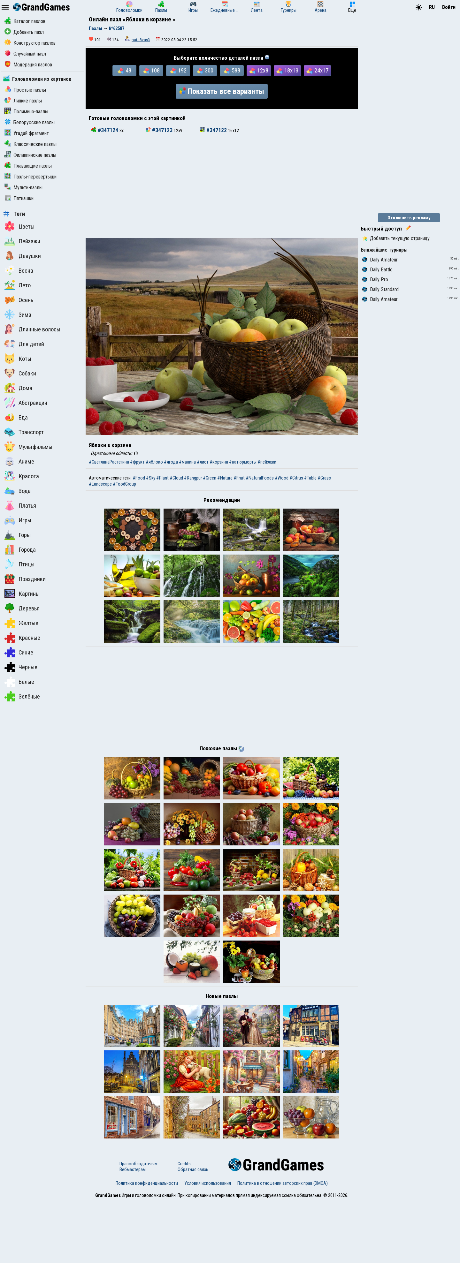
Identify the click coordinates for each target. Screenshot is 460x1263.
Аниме (19, 461)
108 (151, 70)
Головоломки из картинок (37, 79)
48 (124, 70)
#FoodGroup (124, 484)
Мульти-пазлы (23, 188)
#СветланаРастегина (109, 462)
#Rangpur (193, 478)
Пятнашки (19, 198)
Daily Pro (375, 279)
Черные (20, 667)
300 (205, 70)
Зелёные (22, 696)
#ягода (171, 462)
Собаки (20, 373)
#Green (209, 478)
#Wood (281, 478)
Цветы (19, 226)
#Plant (162, 478)
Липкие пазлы (23, 101)
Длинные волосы (32, 329)
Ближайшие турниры (384, 250)
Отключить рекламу (409, 218)
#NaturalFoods (260, 478)
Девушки (22, 256)
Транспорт (24, 432)
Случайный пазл (25, 54)
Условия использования (207, 1245)
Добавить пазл (24, 32)
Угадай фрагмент (26, 133)
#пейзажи (266, 462)
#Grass (324, 478)
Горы (17, 535)
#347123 (160, 130)
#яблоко (154, 462)
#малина (187, 462)
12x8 (258, 70)
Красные (22, 637)
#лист (203, 462)
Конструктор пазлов (30, 43)
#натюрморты (243, 462)
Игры (17, 520)
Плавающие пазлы (28, 166)
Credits (184, 1225)
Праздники (25, 579)
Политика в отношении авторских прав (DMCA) (282, 1245)
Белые (19, 682)
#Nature (225, 478)
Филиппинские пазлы (30, 155)
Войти (449, 7)
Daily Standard (380, 289)
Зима (17, 314)
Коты (17, 358)
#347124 (105, 130)
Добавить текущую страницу (396, 238)
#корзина (219, 462)
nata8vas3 (141, 39)
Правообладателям (138, 1225)
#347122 (214, 130)
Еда (16, 417)
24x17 (317, 70)
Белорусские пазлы (29, 122)
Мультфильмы (28, 447)
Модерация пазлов (28, 65)
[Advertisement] (222, 190)
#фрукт (137, 462)
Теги (14, 213)
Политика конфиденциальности (147, 1245)
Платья (20, 505)
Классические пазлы (30, 144)
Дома (18, 388)
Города (20, 549)
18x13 (287, 70)
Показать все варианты (221, 91)
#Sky (150, 478)
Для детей (24, 344)
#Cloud (176, 478)
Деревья (22, 608)
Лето (17, 285)
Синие (18, 652)
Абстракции (25, 402)
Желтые (21, 623)
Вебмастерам (132, 1231)
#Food (139, 478)
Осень (18, 300)
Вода (17, 491)
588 (232, 70)
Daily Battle (377, 270)
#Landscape (100, 484)
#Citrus (296, 478)
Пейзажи (22, 241)
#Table (310, 478)
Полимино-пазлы (26, 112)
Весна (18, 270)
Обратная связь (193, 1231)
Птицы (19, 564)
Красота (21, 476)
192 (178, 70)
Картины (22, 593)
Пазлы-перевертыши (30, 177)
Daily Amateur (380, 260)
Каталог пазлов (24, 21)
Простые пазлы (25, 90)
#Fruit (239, 478)
